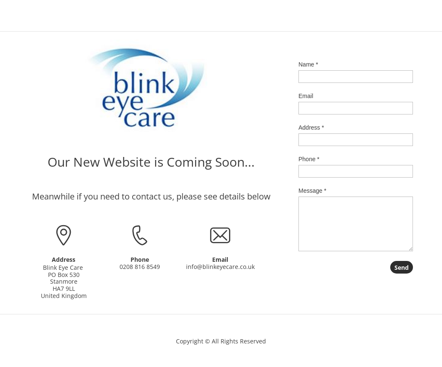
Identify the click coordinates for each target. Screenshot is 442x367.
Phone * (309, 159)
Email (305, 96)
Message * (312, 190)
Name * (308, 64)
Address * (311, 127)
